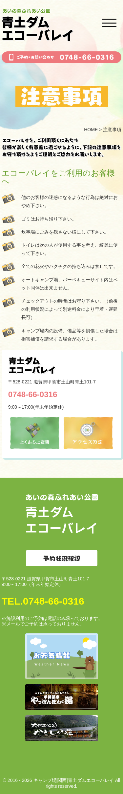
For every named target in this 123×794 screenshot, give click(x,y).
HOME (91, 129)
